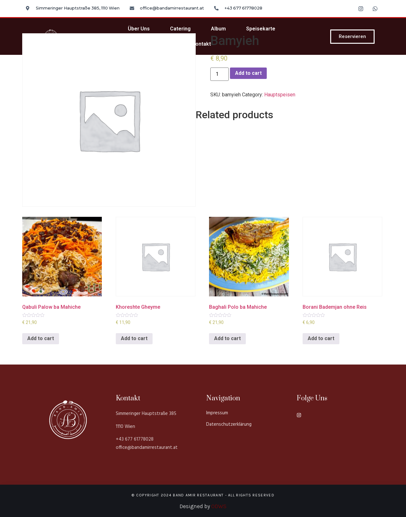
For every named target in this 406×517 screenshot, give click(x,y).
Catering (180, 29)
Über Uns (139, 29)
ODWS (218, 506)
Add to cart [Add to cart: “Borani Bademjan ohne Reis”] (321, 338)
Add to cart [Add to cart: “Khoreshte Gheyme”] (134, 338)
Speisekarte (260, 29)
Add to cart (248, 73)
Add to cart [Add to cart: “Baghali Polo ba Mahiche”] (227, 338)
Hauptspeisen (279, 95)
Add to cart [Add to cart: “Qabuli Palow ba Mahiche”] (40, 338)
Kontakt (201, 44)
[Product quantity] (219, 74)
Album (218, 29)
